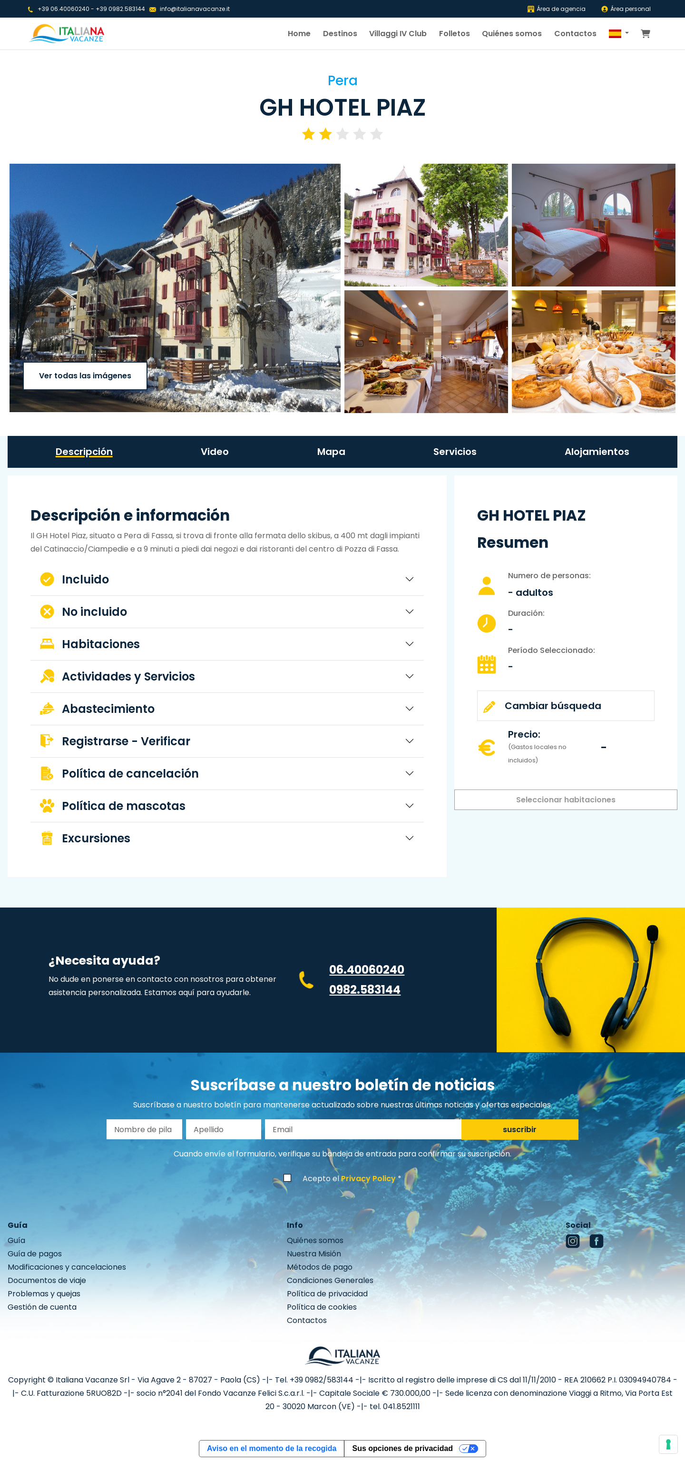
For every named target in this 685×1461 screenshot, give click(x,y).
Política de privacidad (327, 1293)
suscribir (520, 1129)
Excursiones (85, 838)
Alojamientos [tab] (597, 451)
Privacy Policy (368, 1178)
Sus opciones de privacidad (402, 1448)
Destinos (340, 33)
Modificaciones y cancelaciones (67, 1267)
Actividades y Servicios (117, 676)
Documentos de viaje (47, 1280)
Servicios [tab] (455, 451)
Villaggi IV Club (398, 33)
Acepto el (349, 1178)
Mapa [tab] (331, 451)
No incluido (83, 612)
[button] (619, 33)
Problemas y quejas (44, 1293)
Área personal (626, 9)
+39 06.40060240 (63, 9)
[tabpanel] (227, 680)
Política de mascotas (113, 806)
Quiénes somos (512, 33)
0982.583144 (365, 989)
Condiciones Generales (330, 1280)
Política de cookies (322, 1307)
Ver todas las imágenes (85, 375)
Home (299, 33)
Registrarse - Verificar (115, 741)
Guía (16, 1240)
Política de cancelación (119, 773)
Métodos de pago (319, 1267)
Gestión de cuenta (42, 1307)
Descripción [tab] (84, 451)
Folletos (454, 33)
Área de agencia (556, 9)
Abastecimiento (97, 709)
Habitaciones (90, 644)
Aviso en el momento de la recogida (271, 1448)
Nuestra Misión (314, 1253)
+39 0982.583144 (120, 9)
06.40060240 (366, 969)
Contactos (575, 33)
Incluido (74, 579)
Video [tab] (215, 451)
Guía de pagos (35, 1253)
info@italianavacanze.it (195, 9)
